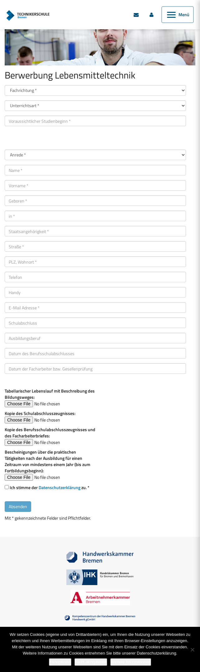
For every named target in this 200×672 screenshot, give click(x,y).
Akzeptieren (60, 662)
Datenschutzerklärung (59, 487)
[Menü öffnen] (177, 14)
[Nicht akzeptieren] (192, 649)
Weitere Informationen (131, 662)
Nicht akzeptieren (90, 662)
